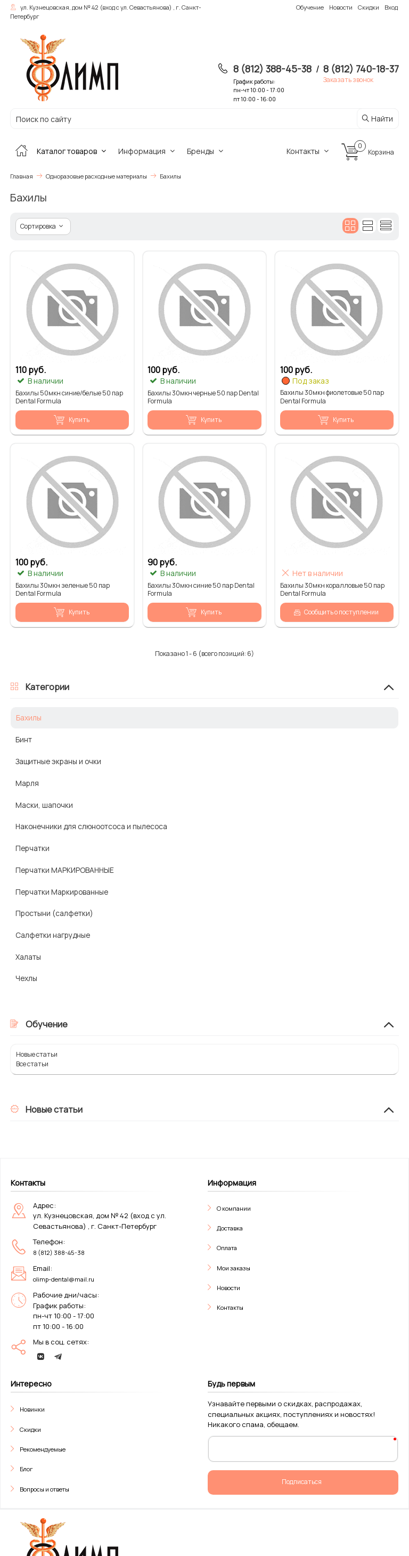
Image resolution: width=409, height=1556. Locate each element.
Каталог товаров (73, 151)
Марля (27, 783)
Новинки (32, 1409)
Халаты (28, 957)
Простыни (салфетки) (54, 913)
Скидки (30, 1429)
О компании (234, 1208)
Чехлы (26, 978)
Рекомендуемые (43, 1449)
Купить (71, 419)
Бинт (23, 739)
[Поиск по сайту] (171, 119)
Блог (26, 1469)
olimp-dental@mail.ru (63, 1279)
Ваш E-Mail (234, 1448)
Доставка (230, 1228)
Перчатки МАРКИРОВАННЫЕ (64, 870)
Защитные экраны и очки (58, 761)
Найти (377, 119)
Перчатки (32, 848)
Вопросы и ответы (44, 1489)
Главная (21, 176)
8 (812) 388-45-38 (272, 68)
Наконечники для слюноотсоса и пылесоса (91, 826)
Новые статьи (37, 1054)
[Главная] (21, 151)
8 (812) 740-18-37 (361, 68)
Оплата (227, 1248)
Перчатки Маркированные (61, 892)
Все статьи (32, 1063)
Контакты (309, 151)
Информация (148, 151)
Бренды (206, 151)
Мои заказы (233, 1268)
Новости (228, 1288)
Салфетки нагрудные (52, 935)
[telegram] (58, 1357)
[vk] (40, 1357)
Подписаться (302, 1481)
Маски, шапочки (44, 805)
